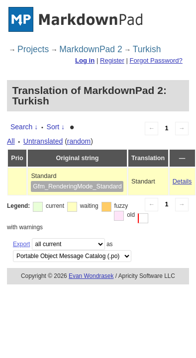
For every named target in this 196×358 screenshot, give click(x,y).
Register (112, 60)
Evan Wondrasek (91, 275)
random (79, 141)
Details (182, 181)
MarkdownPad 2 (90, 49)
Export (21, 244)
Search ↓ (24, 127)
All (11, 141)
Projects (33, 49)
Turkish (147, 49)
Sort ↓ (56, 127)
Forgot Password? (155, 60)
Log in (85, 60)
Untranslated (43, 141)
